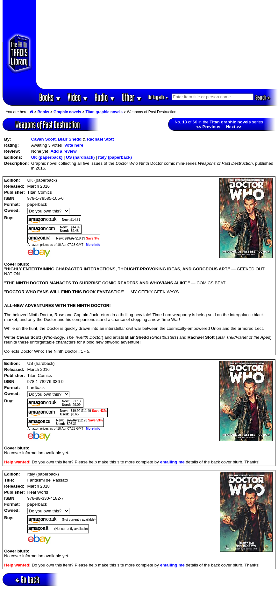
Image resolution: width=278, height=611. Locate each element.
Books (50, 97)
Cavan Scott (43, 139)
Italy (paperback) (115, 157)
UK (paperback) (47, 157)
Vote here (73, 145)
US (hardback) (80, 157)
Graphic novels (67, 112)
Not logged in (158, 97)
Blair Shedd (70, 139)
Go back (27, 579)
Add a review (63, 151)
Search (262, 97)
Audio (105, 97)
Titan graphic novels (103, 112)
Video (78, 97)
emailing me (172, 462)
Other (132, 97)
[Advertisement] (157, 44)
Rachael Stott (100, 139)
